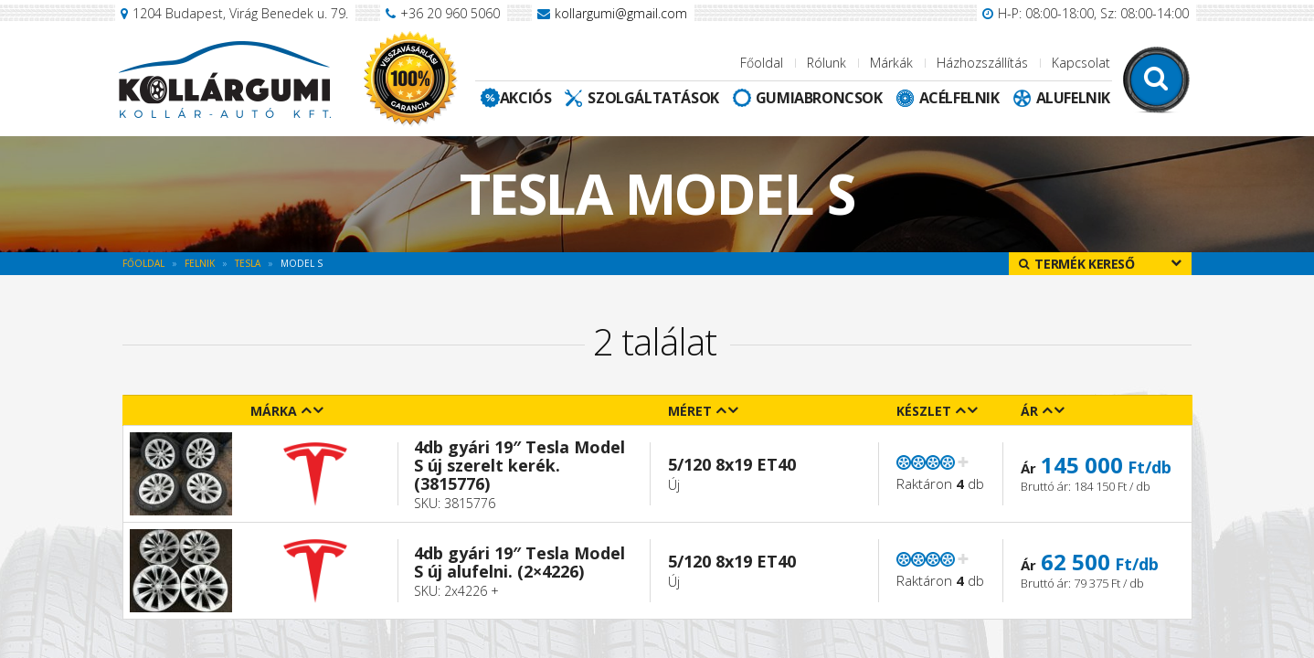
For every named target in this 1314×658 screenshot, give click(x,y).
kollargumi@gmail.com (621, 13)
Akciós (526, 98)
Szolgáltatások (653, 98)
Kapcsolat (1081, 62)
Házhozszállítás (982, 62)
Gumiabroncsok (819, 98)
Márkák (891, 62)
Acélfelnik (959, 98)
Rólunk (826, 62)
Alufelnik (1073, 98)
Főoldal (761, 62)
